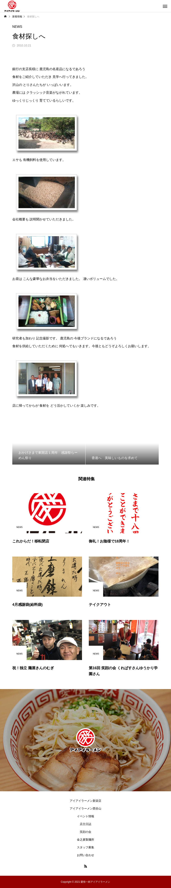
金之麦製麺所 (85, 839)
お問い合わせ (85, 855)
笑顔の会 (85, 831)
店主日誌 (85, 824)
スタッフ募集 (85, 847)
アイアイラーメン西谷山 (85, 808)
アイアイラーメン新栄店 (85, 800)
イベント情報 (85, 816)
